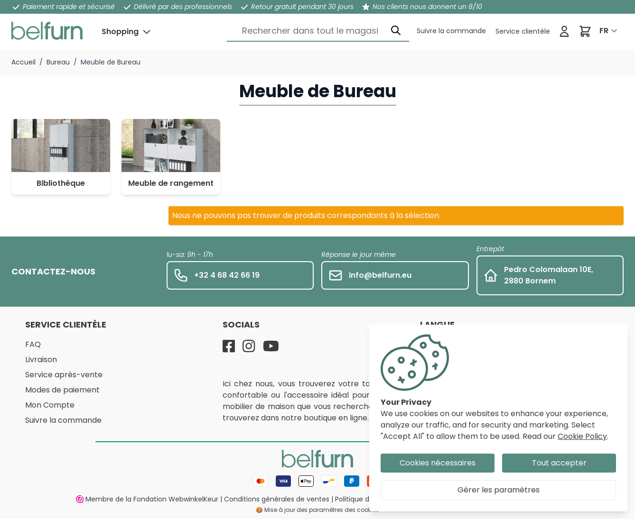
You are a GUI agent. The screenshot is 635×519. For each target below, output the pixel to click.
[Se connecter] (564, 31)
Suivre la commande (63, 420)
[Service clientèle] (451, 31)
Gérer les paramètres (499, 489)
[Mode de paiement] (317, 481)
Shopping (120, 31)
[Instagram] (249, 346)
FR (603, 30)
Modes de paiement (62, 389)
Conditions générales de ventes (276, 499)
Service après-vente (64, 374)
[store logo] (47, 31)
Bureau (58, 62)
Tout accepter (559, 462)
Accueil (23, 62)
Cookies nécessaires (438, 462)
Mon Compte (50, 405)
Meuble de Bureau (110, 62)
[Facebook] (229, 346)
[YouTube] (271, 346)
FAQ (33, 344)
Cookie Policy (582, 436)
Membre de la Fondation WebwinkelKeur (147, 499)
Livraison (41, 359)
